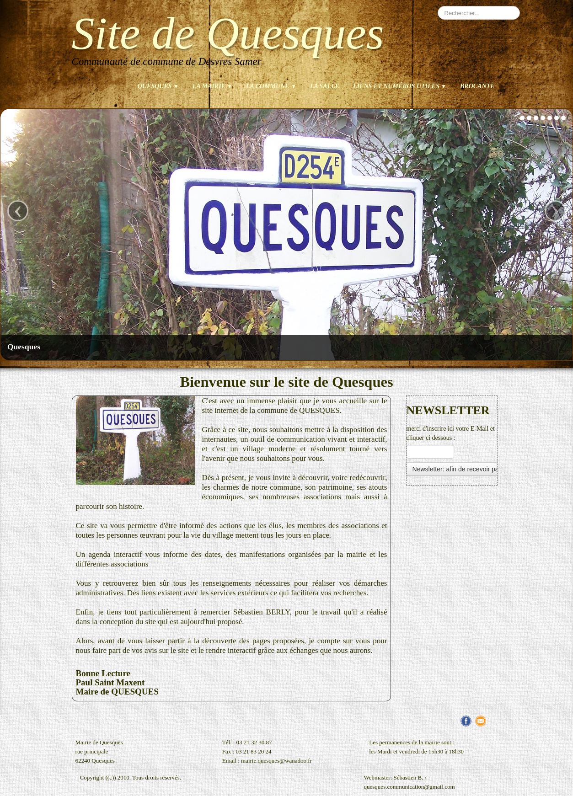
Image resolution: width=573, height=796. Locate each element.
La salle (324, 86)
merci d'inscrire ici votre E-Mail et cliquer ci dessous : (451, 433)
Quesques (158, 86)
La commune (271, 86)
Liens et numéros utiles (399, 86)
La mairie (212, 86)
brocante (477, 86)
